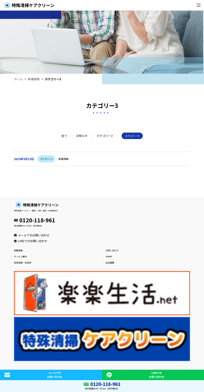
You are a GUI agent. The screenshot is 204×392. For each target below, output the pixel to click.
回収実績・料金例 (22, 262)
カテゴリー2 (105, 135)
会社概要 (110, 262)
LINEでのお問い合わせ (32, 241)
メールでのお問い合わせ (34, 235)
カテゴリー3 (53, 79)
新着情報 (34, 79)
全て (64, 135)
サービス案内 (20, 256)
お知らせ (82, 135)
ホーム (18, 79)
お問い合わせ (112, 250)
